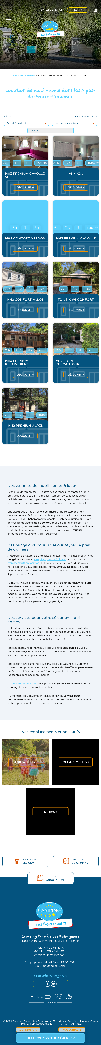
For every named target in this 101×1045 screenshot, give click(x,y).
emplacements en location (23, 563)
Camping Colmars (24, 75)
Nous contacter (71, 1029)
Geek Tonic (75, 1023)
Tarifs (78, 10)
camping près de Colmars (50, 559)
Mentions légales (88, 1021)
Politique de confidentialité (37, 1023)
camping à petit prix (24, 683)
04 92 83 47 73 (28, 1029)
